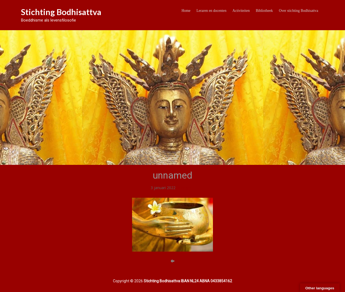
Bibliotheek (264, 11)
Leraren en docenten (211, 11)
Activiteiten (241, 11)
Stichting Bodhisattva (61, 12)
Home (185, 11)
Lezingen (184, 187)
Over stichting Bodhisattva (298, 11)
